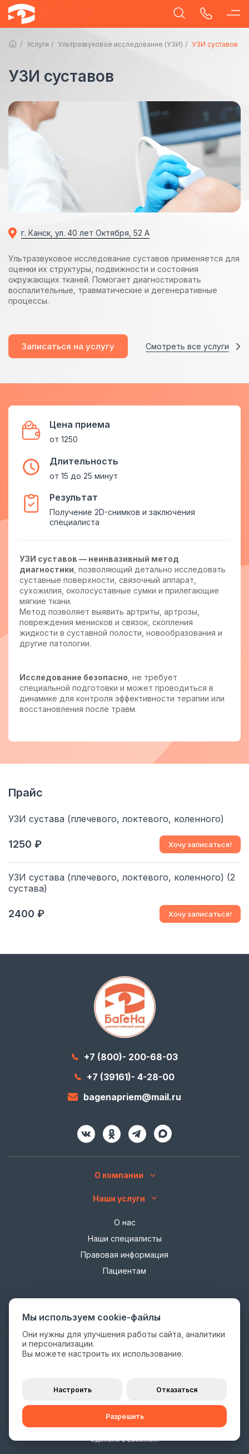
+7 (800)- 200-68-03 (125, 1056)
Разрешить (125, 1416)
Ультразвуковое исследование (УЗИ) (120, 44)
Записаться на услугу (68, 346)
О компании (124, 1175)
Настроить (72, 1390)
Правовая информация (124, 1254)
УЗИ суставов (215, 44)
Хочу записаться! (200, 844)
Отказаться (176, 1390)
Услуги (38, 44)
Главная (13, 44)
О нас (125, 1222)
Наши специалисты (125, 1238)
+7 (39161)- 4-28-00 (124, 1076)
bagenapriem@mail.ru (124, 1096)
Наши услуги (125, 1198)
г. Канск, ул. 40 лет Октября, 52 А (85, 233)
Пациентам (124, 1270)
